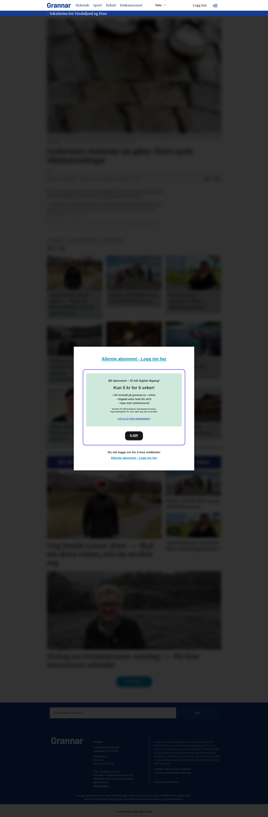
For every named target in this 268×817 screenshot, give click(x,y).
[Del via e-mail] (218, 179)
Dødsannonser (131, 5)
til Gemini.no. (78, 215)
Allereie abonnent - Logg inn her (134, 358)
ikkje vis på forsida (81, 240)
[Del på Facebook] (206, 179)
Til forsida (134, 681)
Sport (97, 5)
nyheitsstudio (112, 240)
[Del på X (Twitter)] (212, 179)
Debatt (111, 5)
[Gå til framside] (59, 5)
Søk (197, 713)
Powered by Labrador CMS (134, 811)
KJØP (134, 435)
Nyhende (82, 5)
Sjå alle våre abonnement (134, 419)
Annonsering (101, 786)
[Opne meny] (214, 5)
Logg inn (200, 5)
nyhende (55, 240)
